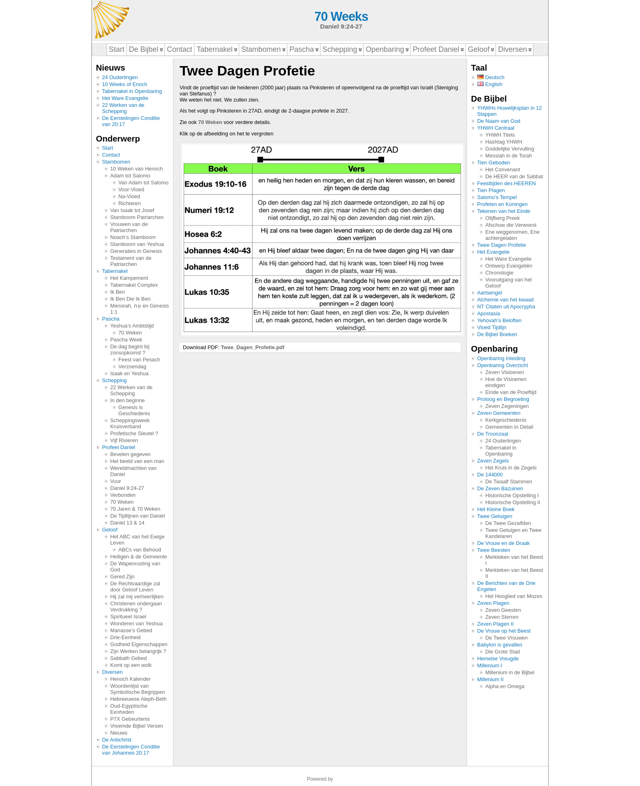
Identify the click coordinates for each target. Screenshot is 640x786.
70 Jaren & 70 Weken (135, 509)
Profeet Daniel (118, 447)
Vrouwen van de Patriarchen (129, 227)
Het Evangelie (493, 252)
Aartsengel (489, 293)
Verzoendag (132, 366)
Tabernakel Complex (134, 285)
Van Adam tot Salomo (143, 182)
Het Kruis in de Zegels (511, 468)
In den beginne (127, 400)
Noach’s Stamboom (133, 237)
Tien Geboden (493, 162)
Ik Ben (117, 292)
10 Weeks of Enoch (124, 84)
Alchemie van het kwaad (505, 300)
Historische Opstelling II (512, 502)
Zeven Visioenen (504, 372)
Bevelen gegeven (130, 454)
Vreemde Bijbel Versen (136, 726)
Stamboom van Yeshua (137, 244)
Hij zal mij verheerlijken (137, 596)
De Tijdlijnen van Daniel (137, 516)
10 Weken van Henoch (136, 169)
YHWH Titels (500, 135)
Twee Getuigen (494, 516)
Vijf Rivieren (124, 440)
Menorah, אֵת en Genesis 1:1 (139, 309)
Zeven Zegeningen (507, 406)
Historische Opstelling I (512, 495)
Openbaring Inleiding (501, 358)
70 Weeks (341, 16)
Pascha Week (126, 340)
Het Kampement (129, 278)
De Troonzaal (492, 434)
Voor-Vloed (131, 189)
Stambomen (116, 162)
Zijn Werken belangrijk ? (138, 651)
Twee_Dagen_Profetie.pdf (252, 347)
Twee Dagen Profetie (501, 245)
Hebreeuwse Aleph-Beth (138, 699)
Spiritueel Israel (128, 616)
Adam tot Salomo (130, 176)
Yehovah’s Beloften (499, 320)
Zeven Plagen (493, 603)
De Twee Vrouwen (506, 638)
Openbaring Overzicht (502, 365)
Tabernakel (115, 271)
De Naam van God (498, 121)
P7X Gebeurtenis (130, 719)
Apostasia (488, 313)
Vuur (115, 481)
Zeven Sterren (501, 617)
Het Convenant (502, 169)
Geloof (110, 530)
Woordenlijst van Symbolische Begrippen (137, 689)
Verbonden (123, 495)
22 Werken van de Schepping (123, 108)
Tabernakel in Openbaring (132, 91)
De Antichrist (116, 740)
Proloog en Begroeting (503, 399)
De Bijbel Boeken (497, 334)
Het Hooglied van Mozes (513, 596)
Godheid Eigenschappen (138, 644)
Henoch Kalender (130, 679)
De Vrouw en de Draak (503, 543)
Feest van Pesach (139, 359)
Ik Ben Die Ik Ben (130, 299)
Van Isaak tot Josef (132, 210)
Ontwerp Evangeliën (508, 266)
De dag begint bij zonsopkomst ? (129, 349)
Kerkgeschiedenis (506, 420)
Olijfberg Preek (502, 218)
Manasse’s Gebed (131, 630)
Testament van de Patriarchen (130, 261)
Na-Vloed (129, 196)
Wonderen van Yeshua (136, 623)
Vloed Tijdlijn (492, 327)
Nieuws (118, 733)
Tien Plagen (491, 190)
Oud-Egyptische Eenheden (128, 709)
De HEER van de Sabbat (514, 176)
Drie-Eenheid (125, 637)
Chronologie (499, 273)
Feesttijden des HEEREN (506, 183)
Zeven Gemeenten (498, 413)
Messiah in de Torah (508, 156)
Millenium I (489, 665)
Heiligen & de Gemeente (138, 557)
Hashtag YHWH (503, 142)
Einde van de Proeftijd (510, 392)
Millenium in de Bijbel (509, 672)
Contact (111, 155)
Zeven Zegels (493, 461)
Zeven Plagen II (495, 624)
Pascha (111, 319)
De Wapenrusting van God (135, 566)
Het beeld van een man (137, 461)
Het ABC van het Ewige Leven (137, 540)
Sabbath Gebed (128, 658)
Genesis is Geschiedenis (134, 410)
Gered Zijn (122, 576)
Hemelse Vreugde (498, 658)
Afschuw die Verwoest (510, 225)
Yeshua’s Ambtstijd (132, 326)
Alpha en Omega (504, 686)
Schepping (114, 380)
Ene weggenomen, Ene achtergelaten (512, 235)
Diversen (112, 672)
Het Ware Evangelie (125, 98)
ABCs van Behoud (139, 550)
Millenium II (490, 679)
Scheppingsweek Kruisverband (130, 423)
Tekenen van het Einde (503, 211)
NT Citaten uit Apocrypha (506, 306)
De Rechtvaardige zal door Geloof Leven (135, 586)
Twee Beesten (493, 550)
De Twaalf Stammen (508, 481)
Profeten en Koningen (502, 204)
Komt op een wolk (131, 665)
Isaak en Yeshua (129, 373)
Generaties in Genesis (136, 251)
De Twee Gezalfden (508, 523)
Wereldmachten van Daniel (133, 471)
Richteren (129, 203)
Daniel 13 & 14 (127, 523)
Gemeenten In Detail (509, 427)
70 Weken (130, 333)
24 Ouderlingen (120, 77)
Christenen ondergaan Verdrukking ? (136, 606)
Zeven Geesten (503, 610)
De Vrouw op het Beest (504, 631)
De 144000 (490, 475)
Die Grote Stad (502, 652)
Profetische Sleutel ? (134, 433)
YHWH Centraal (495, 128)
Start (107, 148)
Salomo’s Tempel (497, 197)
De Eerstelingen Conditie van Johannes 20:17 (131, 750)
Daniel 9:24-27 (127, 488)
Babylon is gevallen (499, 645)
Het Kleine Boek (496, 509)
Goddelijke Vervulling (509, 149)
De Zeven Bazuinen (500, 488)
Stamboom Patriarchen (137, 217)
